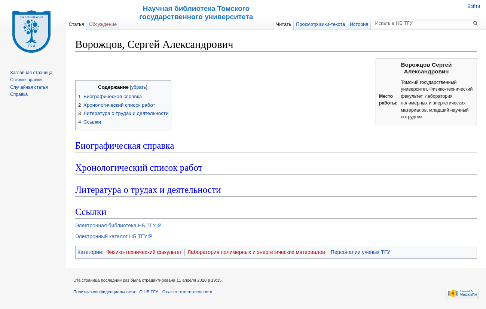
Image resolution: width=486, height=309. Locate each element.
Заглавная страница (31, 72)
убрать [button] (138, 87)
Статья (76, 24)
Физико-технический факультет (144, 252)
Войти (473, 6)
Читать (283, 24)
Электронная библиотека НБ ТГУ (115, 225)
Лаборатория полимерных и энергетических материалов (256, 252)
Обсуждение (103, 24)
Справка (19, 94)
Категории (89, 252)
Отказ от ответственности (187, 292)
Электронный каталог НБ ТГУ (111, 236)
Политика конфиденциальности (104, 292)
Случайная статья (29, 87)
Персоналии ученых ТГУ (361, 252)
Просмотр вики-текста (320, 24)
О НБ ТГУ (148, 292)
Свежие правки (26, 79)
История (359, 24)
